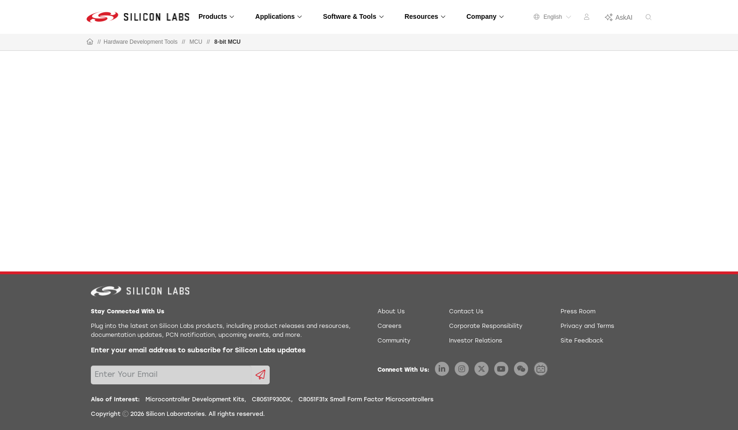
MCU (196, 42)
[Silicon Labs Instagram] (462, 369)
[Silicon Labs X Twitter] (481, 369)
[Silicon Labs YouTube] (501, 369)
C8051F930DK (271, 400)
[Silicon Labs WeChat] (521, 369)
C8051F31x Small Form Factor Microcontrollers (365, 400)
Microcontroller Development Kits (194, 400)
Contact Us (466, 312)
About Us (391, 312)
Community (393, 341)
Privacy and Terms (587, 326)
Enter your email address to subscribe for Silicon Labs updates (198, 350)
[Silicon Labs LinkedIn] (442, 369)
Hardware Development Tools (140, 42)
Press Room (578, 312)
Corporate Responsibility (485, 326)
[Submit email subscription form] (260, 375)
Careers (389, 326)
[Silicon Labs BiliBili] (541, 369)
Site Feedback (582, 341)
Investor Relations (475, 341)
